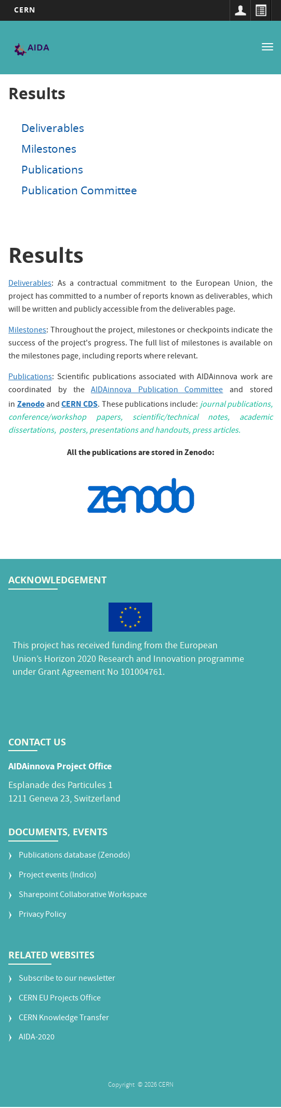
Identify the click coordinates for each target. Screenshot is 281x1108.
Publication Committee (79, 190)
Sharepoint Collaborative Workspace (83, 896)
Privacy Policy (42, 916)
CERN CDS (79, 403)
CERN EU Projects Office (60, 999)
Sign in (240, 10)
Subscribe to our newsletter (67, 979)
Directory (260, 10)
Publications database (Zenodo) (74, 856)
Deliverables (52, 128)
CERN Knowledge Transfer (64, 1019)
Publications (52, 169)
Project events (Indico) (58, 876)
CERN (24, 10)
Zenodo (31, 403)
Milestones (48, 148)
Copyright (122, 1085)
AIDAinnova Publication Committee (157, 390)
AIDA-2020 (37, 1038)
